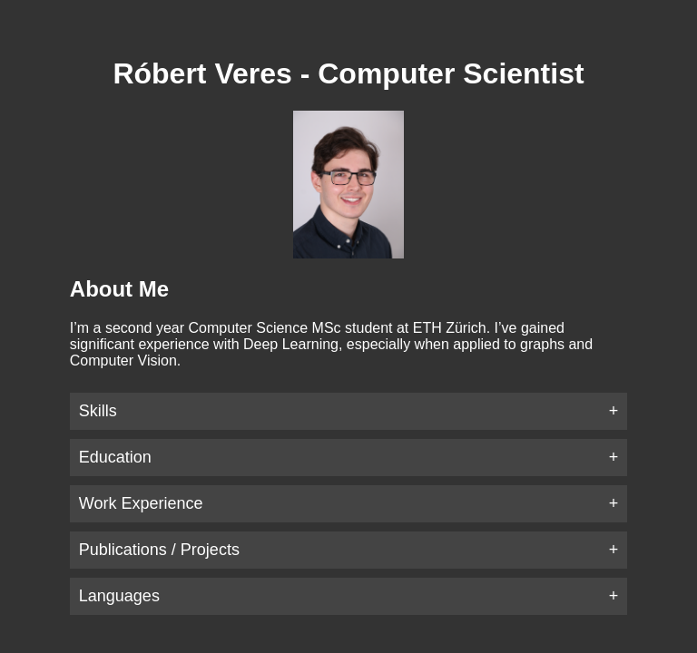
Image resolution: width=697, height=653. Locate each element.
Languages (119, 596)
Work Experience (141, 503)
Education (115, 457)
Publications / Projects (159, 550)
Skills (98, 411)
